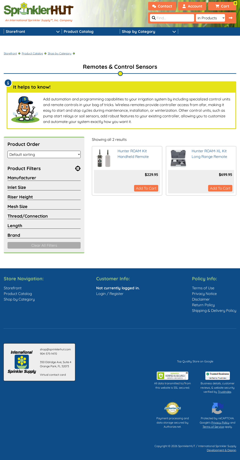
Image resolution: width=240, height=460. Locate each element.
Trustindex (224, 392)
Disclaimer (201, 299)
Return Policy (203, 304)
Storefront (15, 31)
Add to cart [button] (146, 188)
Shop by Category (138, 31)
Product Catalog (79, 31)
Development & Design (221, 450)
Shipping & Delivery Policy (214, 310)
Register (117, 293)
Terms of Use (203, 288)
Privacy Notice (204, 293)
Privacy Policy (220, 422)
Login (101, 293)
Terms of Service (213, 426)
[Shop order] (44, 154)
